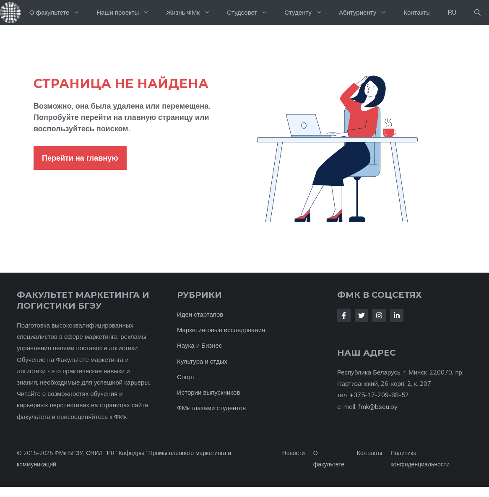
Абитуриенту (367, 12)
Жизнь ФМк (192, 12)
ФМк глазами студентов (211, 408)
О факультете (58, 12)
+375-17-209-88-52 (379, 395)
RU (451, 12)
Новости (293, 453)
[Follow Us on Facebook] (344, 315)
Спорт (186, 377)
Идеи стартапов (200, 314)
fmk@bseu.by (378, 407)
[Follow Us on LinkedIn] (396, 315)
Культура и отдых (202, 361)
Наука (186, 345)
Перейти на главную (80, 158)
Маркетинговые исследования (221, 330)
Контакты (417, 12)
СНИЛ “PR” (101, 453)
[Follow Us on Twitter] (361, 315)
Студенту (307, 12)
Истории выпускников (208, 392)
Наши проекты (127, 12)
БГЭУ (75, 453)
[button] (477, 12)
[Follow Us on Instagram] (379, 315)
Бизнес (211, 345)
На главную (10, 12)
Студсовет (251, 12)
